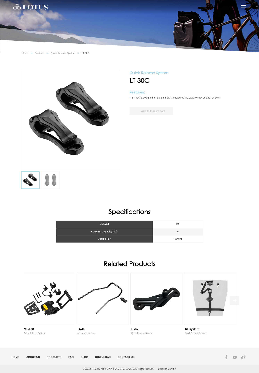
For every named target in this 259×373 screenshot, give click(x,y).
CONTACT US (126, 356)
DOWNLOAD (103, 356)
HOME (15, 356)
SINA (243, 357)
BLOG (84, 356)
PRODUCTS (54, 356)
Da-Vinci (172, 369)
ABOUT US (33, 356)
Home (25, 53)
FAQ (71, 356)
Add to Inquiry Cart (153, 110)
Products (39, 53)
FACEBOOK (226, 357)
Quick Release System (63, 53)
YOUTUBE (235, 357)
